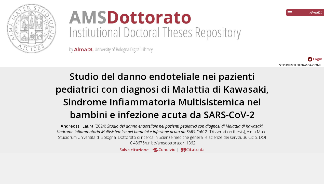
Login (315, 59)
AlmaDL (316, 12)
